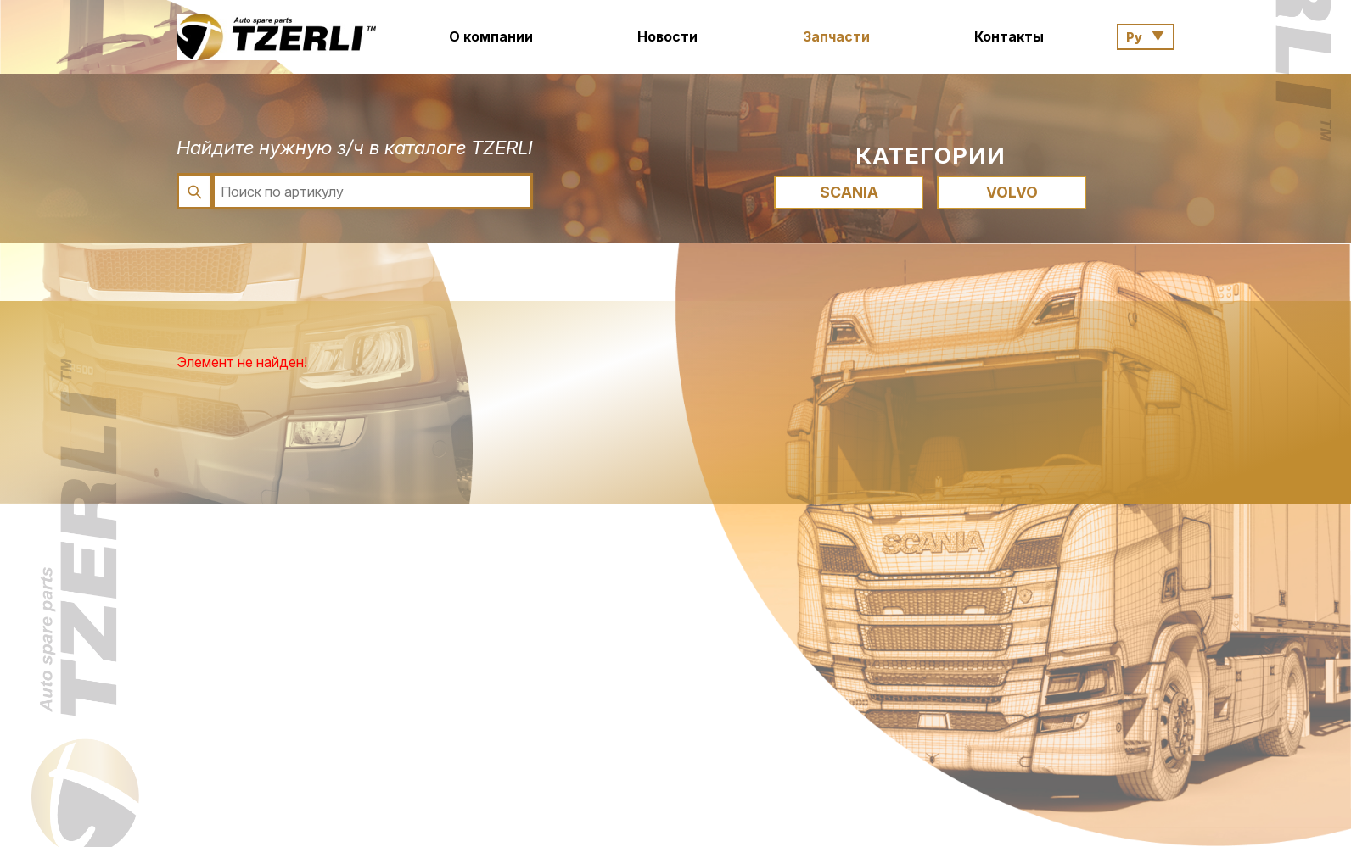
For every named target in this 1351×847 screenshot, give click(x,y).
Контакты (1009, 36)
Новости (667, 36)
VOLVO (1012, 192)
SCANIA (849, 192)
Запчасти (836, 36)
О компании (491, 36)
